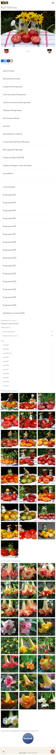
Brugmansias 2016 (9, 226)
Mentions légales (22, 752)
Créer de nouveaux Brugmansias (14, 94)
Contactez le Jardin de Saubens (10, 323)
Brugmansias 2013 (9, 202)
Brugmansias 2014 (9, 210)
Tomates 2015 (28, 361)
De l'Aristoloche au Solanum (12, 134)
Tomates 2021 (28, 386)
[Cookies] (4, 751)
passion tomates (8, 71)
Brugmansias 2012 (9, 195)
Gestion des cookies (32, 752)
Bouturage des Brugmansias (13, 149)
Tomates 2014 (28, 357)
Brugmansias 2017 (9, 234)
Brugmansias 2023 (9, 281)
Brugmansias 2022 (9, 273)
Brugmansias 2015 (9, 218)
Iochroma (6, 126)
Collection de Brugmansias (12, 110)
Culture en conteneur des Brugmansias (16, 102)
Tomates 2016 (28, 365)
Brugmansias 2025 (9, 297)
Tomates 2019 (28, 378)
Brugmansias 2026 (9, 305)
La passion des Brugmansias (12, 86)
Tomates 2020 (28, 382)
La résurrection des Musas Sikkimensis (16, 142)
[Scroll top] (52, 751)
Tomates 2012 (28, 345)
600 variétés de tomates (11, 79)
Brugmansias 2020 (9, 258)
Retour (27, 51)
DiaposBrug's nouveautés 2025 (14, 313)
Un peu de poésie (9, 187)
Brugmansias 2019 (9, 250)
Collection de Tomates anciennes (28, 336)
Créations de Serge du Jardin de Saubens (17, 165)
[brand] (5, 2)
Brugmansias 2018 (9, 242)
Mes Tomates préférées (11, 118)
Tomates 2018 (28, 373)
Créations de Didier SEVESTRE (13, 157)
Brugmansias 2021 (9, 265)
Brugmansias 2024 (9, 289)
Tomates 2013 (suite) (28, 353)
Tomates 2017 (28, 369)
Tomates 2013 (28, 349)
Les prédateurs (8, 173)
